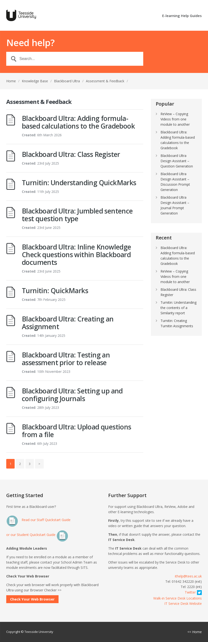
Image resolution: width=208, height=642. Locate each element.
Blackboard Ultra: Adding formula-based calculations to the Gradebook (78, 122)
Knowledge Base (35, 81)
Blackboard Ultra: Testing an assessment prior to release (66, 358)
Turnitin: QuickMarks (55, 290)
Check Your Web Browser (32, 599)
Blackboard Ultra (67, 81)
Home (11, 81)
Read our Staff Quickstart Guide (38, 519)
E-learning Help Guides (182, 16)
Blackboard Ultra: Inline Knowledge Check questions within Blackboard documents (76, 254)
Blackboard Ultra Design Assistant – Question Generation (176, 160)
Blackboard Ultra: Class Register (71, 154)
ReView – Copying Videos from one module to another (175, 119)
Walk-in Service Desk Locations (177, 598)
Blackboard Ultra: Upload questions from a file (76, 430)
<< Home (194, 632)
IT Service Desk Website (183, 603)
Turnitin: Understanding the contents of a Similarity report (178, 307)
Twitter (193, 592)
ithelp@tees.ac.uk (188, 576)
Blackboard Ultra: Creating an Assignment (68, 322)
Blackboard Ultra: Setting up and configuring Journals (72, 394)
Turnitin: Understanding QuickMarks (79, 182)
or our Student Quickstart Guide (37, 534)
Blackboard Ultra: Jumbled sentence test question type (77, 214)
